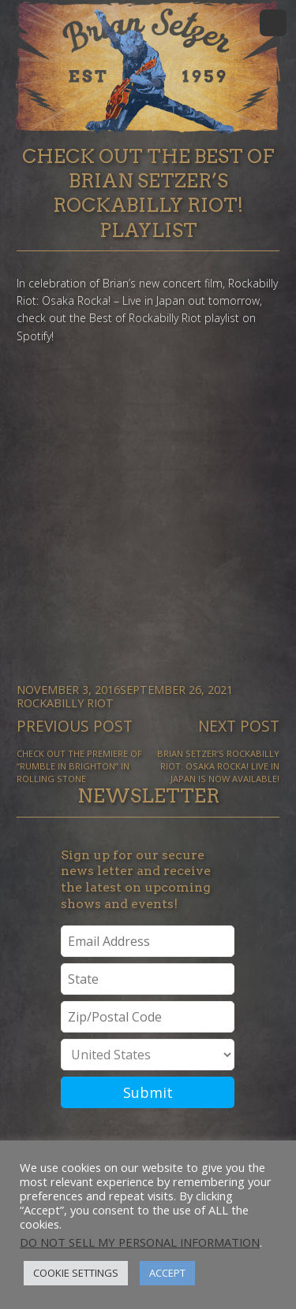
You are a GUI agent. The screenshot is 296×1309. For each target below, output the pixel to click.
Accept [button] (167, 1273)
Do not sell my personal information (140, 1242)
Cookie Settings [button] (75, 1273)
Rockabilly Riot (65, 702)
